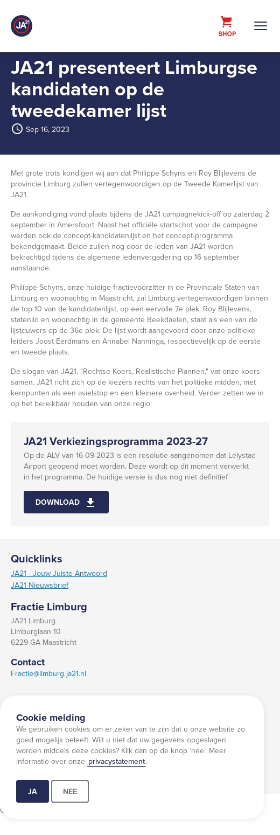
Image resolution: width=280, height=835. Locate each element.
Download (58, 502)
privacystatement (116, 761)
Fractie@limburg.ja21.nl (48, 673)
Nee (70, 791)
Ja (32, 791)
